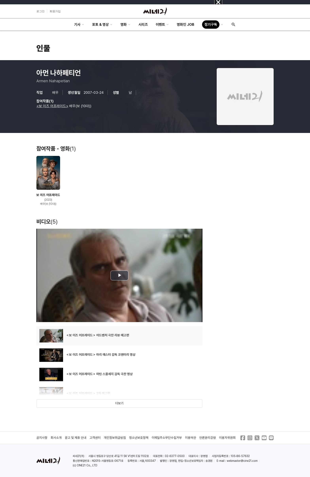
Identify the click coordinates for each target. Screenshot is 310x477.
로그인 (40, 11)
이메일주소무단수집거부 (167, 438)
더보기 (119, 403)
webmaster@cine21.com (242, 460)
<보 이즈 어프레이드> (52, 106)
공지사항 (41, 438)
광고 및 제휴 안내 (76, 438)
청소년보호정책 (138, 438)
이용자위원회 (227, 438)
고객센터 (95, 438)
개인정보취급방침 (115, 438)
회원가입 (55, 11)
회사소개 (56, 438)
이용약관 (190, 438)
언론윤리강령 (207, 438)
